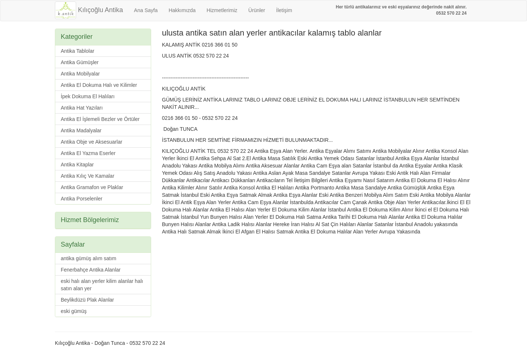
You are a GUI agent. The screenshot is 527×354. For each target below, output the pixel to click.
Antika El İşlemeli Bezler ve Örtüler (100, 119)
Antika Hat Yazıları (82, 108)
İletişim (284, 10)
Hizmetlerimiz (222, 10)
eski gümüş (74, 311)
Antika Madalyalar (81, 130)
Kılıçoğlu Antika (89, 10)
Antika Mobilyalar (80, 74)
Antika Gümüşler (79, 62)
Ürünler (256, 10)
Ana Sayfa (146, 10)
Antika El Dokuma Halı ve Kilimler (99, 85)
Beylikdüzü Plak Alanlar (87, 300)
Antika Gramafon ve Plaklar (92, 187)
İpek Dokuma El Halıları (88, 96)
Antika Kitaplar (77, 164)
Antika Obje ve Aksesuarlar (91, 142)
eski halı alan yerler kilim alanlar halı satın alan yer (102, 284)
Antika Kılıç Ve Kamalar (87, 176)
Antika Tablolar (77, 51)
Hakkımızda (182, 10)
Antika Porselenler (81, 199)
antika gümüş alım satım (88, 258)
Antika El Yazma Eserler (88, 153)
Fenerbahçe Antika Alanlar (90, 270)
